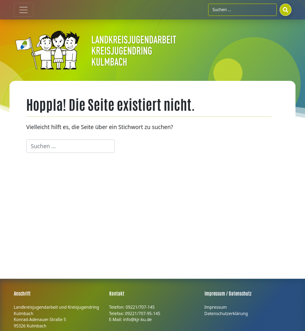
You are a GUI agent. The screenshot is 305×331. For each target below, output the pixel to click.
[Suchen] (285, 10)
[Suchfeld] (242, 10)
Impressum (216, 307)
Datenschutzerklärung (226, 313)
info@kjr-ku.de (137, 319)
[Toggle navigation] (23, 10)
